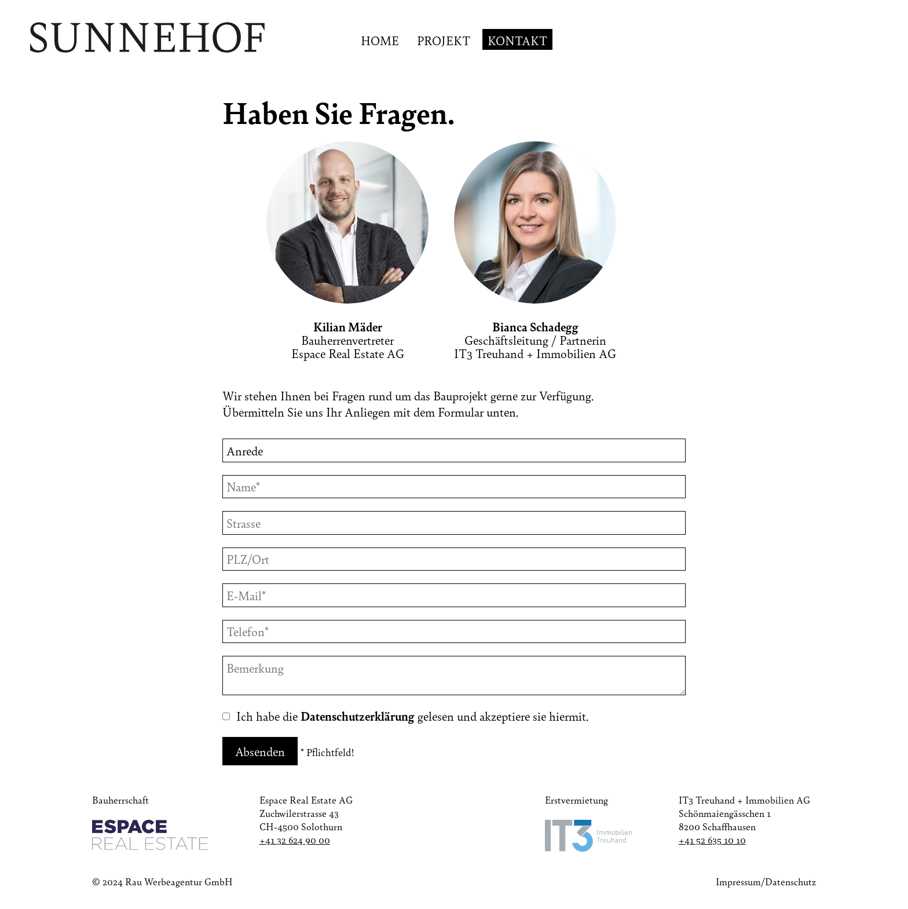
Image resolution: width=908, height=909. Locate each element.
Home (380, 40)
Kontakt (517, 40)
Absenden (260, 751)
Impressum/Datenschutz (766, 881)
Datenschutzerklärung (358, 715)
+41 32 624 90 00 (294, 839)
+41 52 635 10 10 (712, 839)
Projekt (443, 40)
